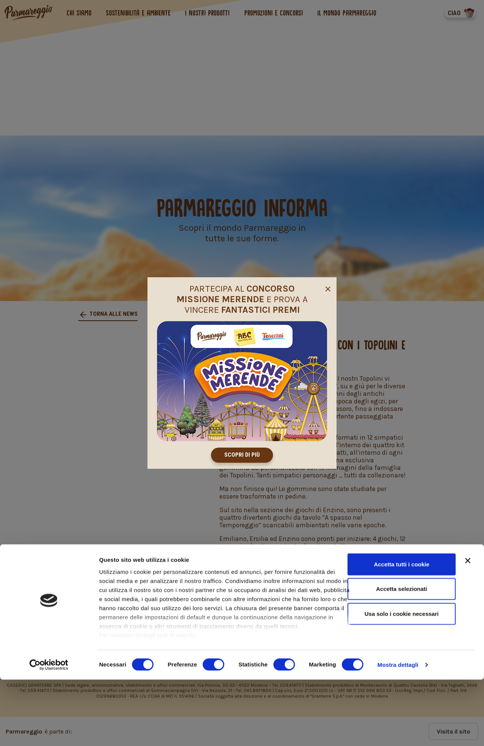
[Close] (328, 287)
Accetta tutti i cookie (402, 630)
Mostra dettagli (397, 731)
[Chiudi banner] (467, 627)
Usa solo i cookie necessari (402, 680)
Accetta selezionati (401, 655)
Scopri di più (242, 455)
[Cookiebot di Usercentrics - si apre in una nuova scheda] (49, 731)
